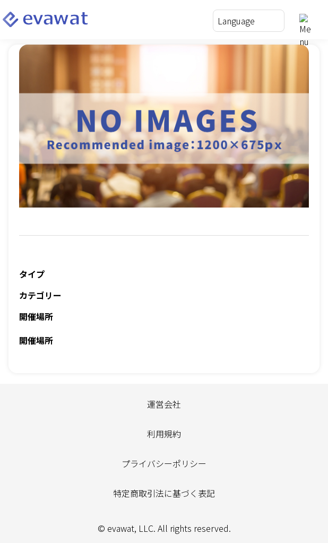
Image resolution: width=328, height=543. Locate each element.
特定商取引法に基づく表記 (164, 493)
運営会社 (164, 404)
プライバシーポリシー (164, 463)
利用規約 (164, 433)
